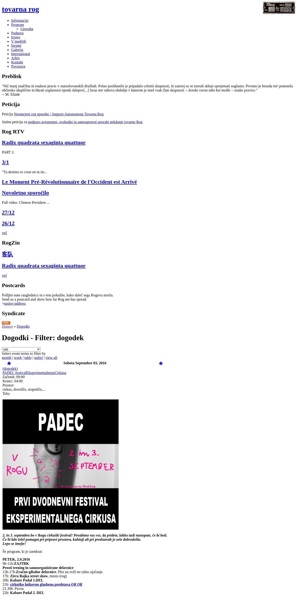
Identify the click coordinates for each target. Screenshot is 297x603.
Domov (7, 326)
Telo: (6, 394)
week (18, 358)
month (6, 358)
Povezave (18, 66)
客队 (7, 254)
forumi (16, 45)
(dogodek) (10, 369)
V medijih (18, 41)
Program (17, 25)
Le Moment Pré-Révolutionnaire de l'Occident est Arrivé (69, 182)
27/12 (8, 212)
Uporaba (26, 29)
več (4, 233)
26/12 (8, 223)
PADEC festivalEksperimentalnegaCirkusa (34, 373)
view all (51, 358)
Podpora (17, 33)
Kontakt (17, 62)
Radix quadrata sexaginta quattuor (44, 142)
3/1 (5, 162)
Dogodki (23, 326)
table (28, 358)
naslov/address (15, 303)
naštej (38, 358)
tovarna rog (20, 9)
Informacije (20, 20)
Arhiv (15, 58)
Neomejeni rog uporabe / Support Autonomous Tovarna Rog (59, 114)
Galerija (17, 50)
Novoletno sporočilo (25, 193)
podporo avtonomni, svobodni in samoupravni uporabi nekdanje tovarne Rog (85, 122)
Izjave (15, 37)
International (20, 54)
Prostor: (8, 385)
